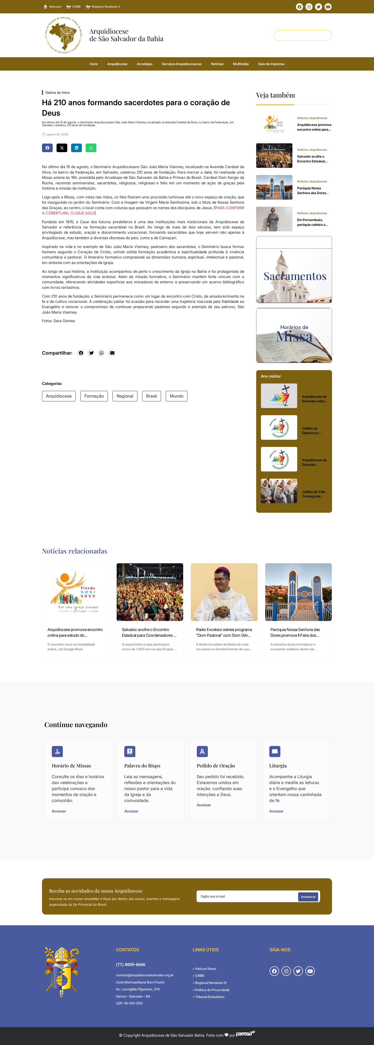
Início (94, 64)
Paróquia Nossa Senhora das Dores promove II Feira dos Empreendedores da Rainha (295, 635)
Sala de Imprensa (271, 64)
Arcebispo (144, 64)
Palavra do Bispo (142, 765)
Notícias (217, 64)
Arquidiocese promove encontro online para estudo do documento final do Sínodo (75, 635)
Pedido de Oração (216, 765)
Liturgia (278, 765)
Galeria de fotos (57, 92)
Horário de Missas (71, 765)
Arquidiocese (117, 64)
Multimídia (241, 64)
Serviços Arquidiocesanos (182, 64)
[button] (47, 148)
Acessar (59, 811)
